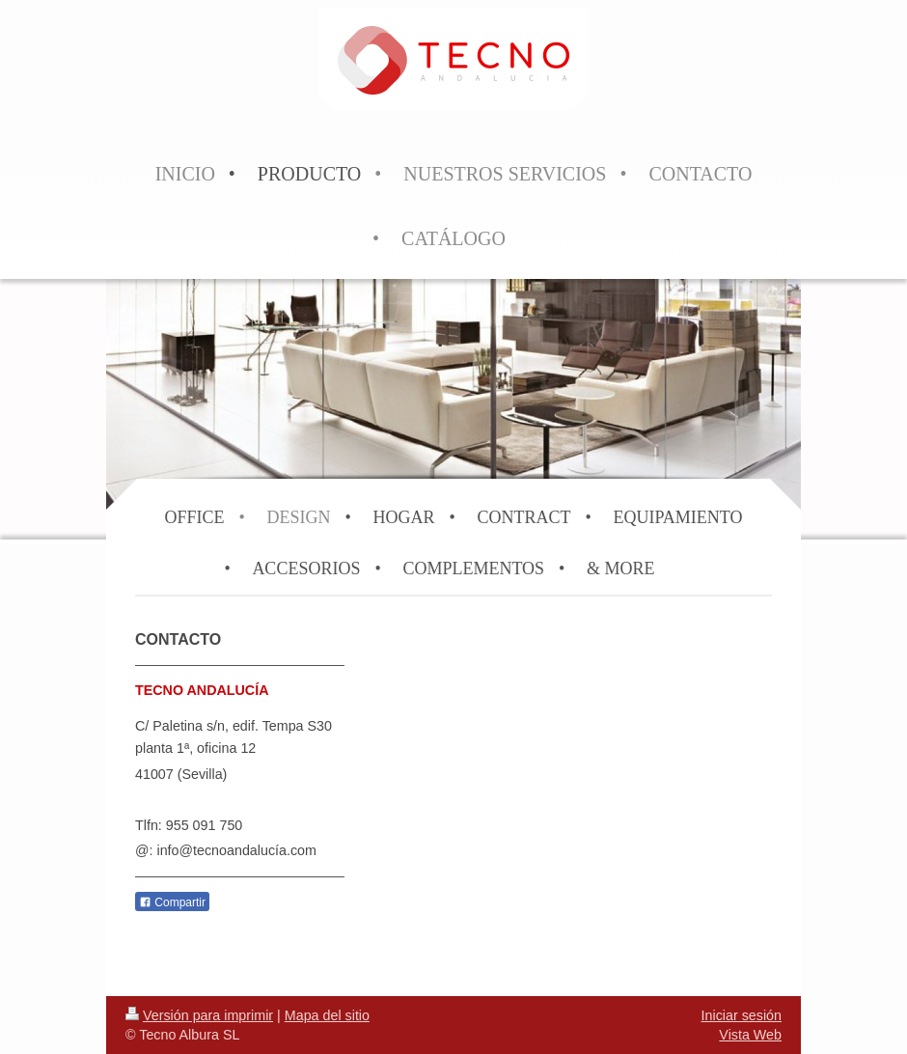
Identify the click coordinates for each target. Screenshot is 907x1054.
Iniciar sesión (741, 1015)
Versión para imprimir (199, 1015)
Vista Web (750, 1034)
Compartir (172, 902)
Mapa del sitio (327, 1015)
